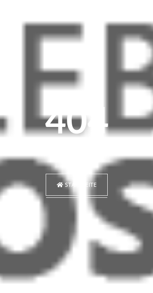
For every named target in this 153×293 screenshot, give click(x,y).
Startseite (77, 184)
